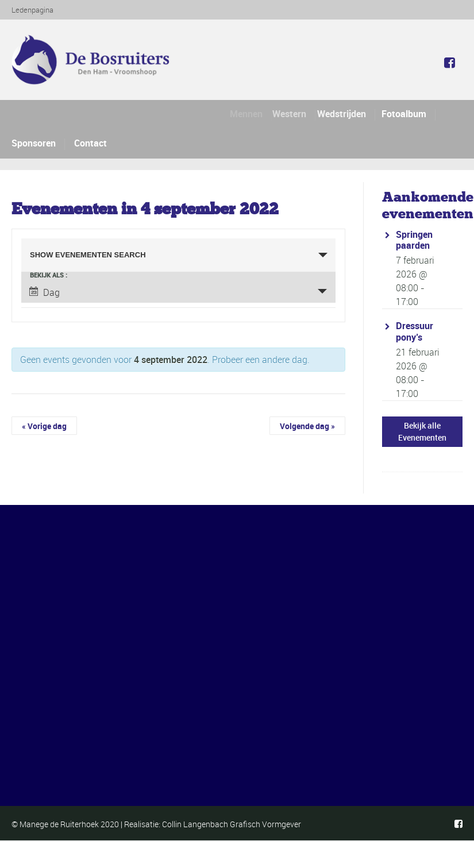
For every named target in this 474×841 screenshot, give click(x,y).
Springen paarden (414, 240)
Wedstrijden (345, 113)
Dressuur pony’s (414, 331)
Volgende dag (307, 425)
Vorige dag (44, 425)
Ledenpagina (32, 10)
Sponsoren (33, 143)
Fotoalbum (404, 113)
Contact (90, 143)
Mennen (249, 113)
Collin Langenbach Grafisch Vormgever (231, 824)
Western (294, 113)
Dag (44, 292)
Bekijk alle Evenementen (422, 431)
